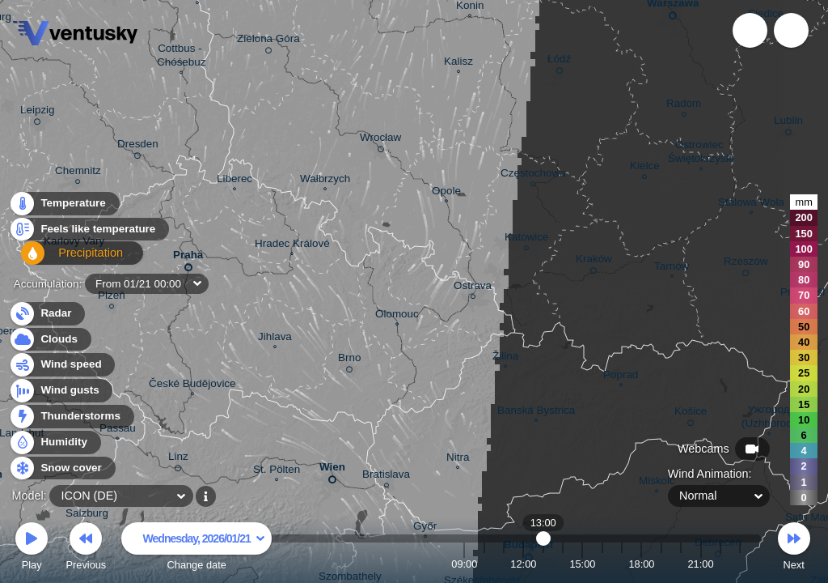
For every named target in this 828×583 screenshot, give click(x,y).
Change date (196, 548)
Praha (188, 258)
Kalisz (458, 63)
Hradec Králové (292, 245)
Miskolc (657, 482)
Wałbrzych (325, 180)
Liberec (234, 180)
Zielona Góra (268, 41)
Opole (446, 193)
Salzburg (86, 516)
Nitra (457, 459)
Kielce (645, 168)
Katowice (527, 239)
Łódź (559, 61)
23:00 (740, 564)
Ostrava (473, 287)
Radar (47, 314)
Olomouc (397, 316)
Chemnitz (78, 172)
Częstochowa (533, 175)
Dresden (137, 146)
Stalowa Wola (751, 204)
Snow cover (62, 468)
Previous (85, 548)
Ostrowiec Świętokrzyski (700, 153)
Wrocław (380, 140)
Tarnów (671, 268)
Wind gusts (60, 390)
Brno (349, 360)
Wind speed (62, 365)
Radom (683, 105)
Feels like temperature (88, 233)
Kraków (594, 261)
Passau (117, 430)
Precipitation (64, 259)
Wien (332, 470)
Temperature (64, 207)
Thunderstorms (71, 416)
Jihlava (275, 338)
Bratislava (386, 476)
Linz (178, 459)
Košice (690, 414)
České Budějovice (192, 385)
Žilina (505, 358)
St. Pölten (276, 471)
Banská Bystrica (536, 412)
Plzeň (111, 297)
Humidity (54, 442)
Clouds (50, 339)
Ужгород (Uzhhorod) (768, 418)
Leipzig (37, 112)
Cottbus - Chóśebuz (181, 57)
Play (31, 548)
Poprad (620, 376)
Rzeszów (746, 264)
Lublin (788, 123)
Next (794, 548)
